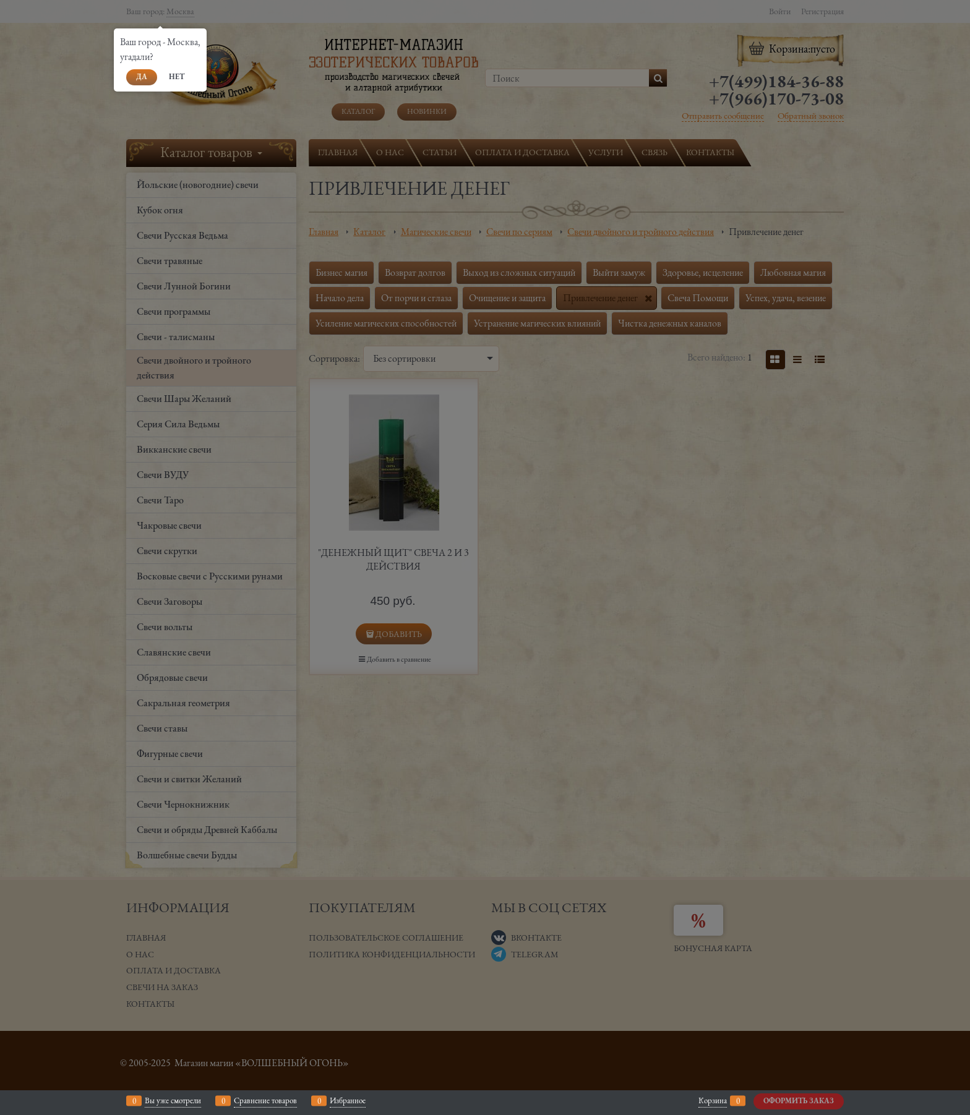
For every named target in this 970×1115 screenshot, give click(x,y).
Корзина (712, 1100)
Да (141, 77)
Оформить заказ (798, 1101)
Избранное (348, 1100)
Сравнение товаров (265, 1100)
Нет (176, 77)
